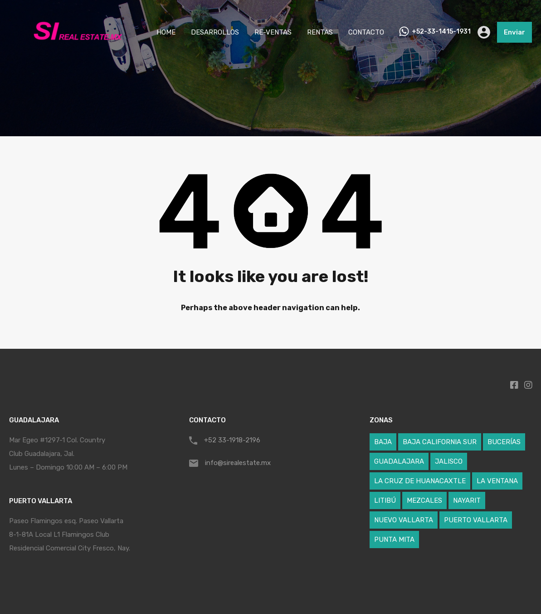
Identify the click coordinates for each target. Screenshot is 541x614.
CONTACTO (366, 32)
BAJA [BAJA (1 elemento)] (383, 442)
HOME (165, 32)
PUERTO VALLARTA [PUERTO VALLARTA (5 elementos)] (475, 520)
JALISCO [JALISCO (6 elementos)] (449, 461)
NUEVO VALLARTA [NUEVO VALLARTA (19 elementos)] (403, 520)
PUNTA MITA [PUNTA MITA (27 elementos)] (394, 539)
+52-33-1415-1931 (441, 31)
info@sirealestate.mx (238, 463)
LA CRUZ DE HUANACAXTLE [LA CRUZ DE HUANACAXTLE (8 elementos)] (420, 481)
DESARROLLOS (215, 32)
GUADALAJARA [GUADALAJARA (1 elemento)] (399, 461)
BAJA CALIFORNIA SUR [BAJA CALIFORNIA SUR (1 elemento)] (440, 442)
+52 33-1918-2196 (232, 440)
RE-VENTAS (273, 32)
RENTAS (320, 32)
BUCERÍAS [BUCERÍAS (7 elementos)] (504, 442)
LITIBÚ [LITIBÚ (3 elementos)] (385, 500)
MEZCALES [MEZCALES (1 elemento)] (424, 500)
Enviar (514, 32)
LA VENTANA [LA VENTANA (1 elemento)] (497, 481)
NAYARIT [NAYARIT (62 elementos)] (467, 500)
